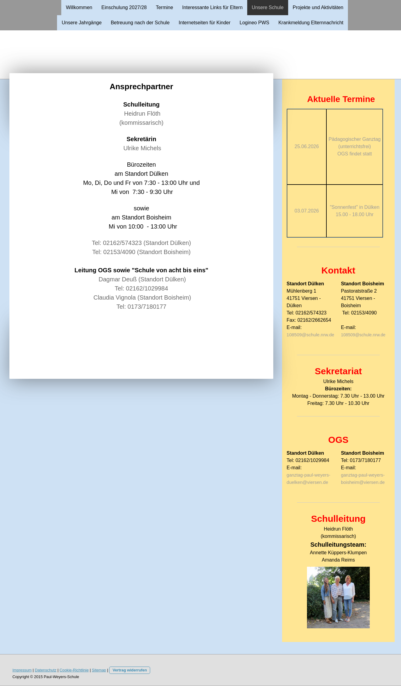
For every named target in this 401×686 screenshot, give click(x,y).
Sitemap (99, 670)
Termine (164, 7)
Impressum (22, 670)
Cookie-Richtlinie (74, 670)
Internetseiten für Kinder (205, 22)
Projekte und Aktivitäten (318, 7)
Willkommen (79, 7)
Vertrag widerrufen (130, 670)
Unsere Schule (268, 7)
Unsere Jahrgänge (82, 22)
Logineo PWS (254, 22)
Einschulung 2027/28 (124, 7)
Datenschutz (45, 670)
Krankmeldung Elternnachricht (310, 22)
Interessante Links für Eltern (212, 7)
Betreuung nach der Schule (140, 22)
